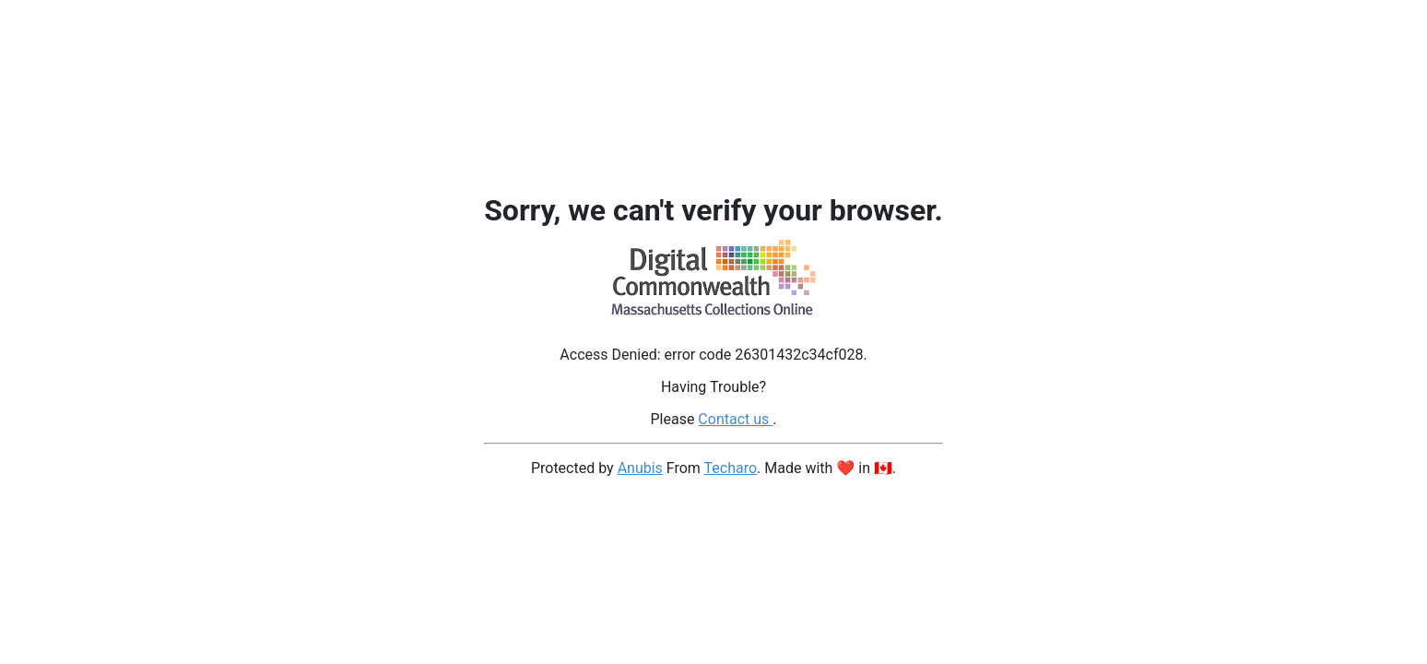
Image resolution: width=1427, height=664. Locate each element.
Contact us (735, 419)
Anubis (640, 468)
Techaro (731, 468)
